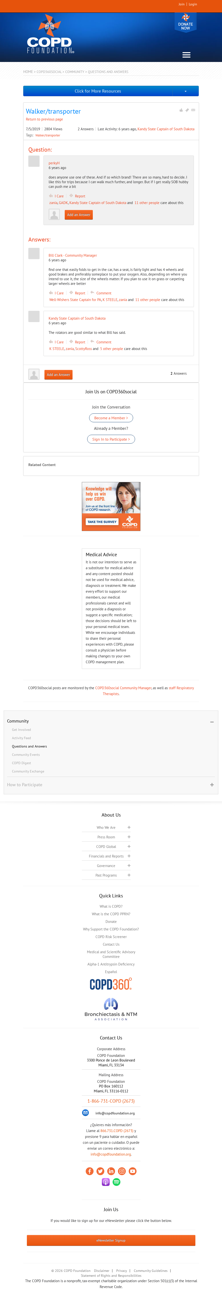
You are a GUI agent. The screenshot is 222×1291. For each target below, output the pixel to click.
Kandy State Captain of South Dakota (165, 129)
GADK (63, 202)
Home (28, 71)
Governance (106, 865)
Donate (186, 22)
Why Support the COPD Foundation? (111, 929)
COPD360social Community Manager (123, 688)
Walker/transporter (47, 135)
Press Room (106, 837)
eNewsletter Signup (111, 1240)
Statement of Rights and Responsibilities (111, 1275)
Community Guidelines (151, 1270)
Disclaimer (101, 1270)
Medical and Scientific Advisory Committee (111, 954)
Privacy (121, 1270)
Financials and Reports (106, 856)
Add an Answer (78, 214)
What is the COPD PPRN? (111, 914)
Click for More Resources (98, 91)
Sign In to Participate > (111, 439)
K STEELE (110, 299)
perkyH (54, 163)
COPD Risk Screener (111, 936)
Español (111, 971)
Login (193, 4)
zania (53, 202)
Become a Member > (111, 417)
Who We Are (106, 827)
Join (182, 4)
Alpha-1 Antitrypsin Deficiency (111, 964)
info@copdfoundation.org (111, 1154)
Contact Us (111, 944)
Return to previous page (44, 119)
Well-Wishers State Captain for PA (75, 299)
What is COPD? (111, 906)
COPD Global (106, 846)
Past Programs (106, 875)
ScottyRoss (83, 348)
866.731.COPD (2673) (116, 1130)
